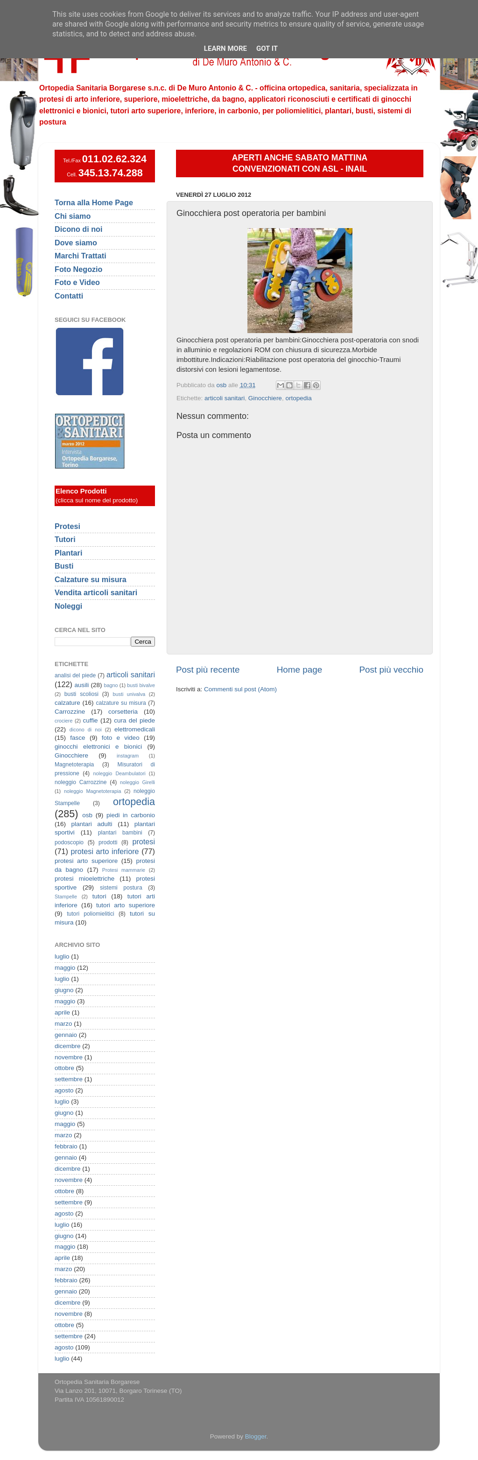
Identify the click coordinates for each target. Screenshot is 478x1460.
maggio (65, 967)
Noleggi (68, 606)
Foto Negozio (79, 269)
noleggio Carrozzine (80, 782)
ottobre (64, 1067)
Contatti (69, 296)
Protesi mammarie (123, 870)
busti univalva (129, 694)
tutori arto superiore (125, 905)
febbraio (66, 1146)
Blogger (256, 1436)
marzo (63, 1023)
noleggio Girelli (137, 782)
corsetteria (123, 711)
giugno (64, 990)
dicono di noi (86, 729)
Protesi (67, 526)
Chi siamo (73, 216)
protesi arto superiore (86, 860)
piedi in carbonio (130, 815)
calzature (67, 702)
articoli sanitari (224, 398)
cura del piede (134, 720)
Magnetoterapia (74, 764)
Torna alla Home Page (94, 202)
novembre (69, 1057)
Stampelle (66, 896)
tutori (99, 896)
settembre (69, 1079)
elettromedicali (134, 729)
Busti (64, 566)
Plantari (68, 553)
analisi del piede (75, 675)
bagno (111, 685)
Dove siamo (76, 242)
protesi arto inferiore (104, 851)
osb (87, 815)
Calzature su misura (91, 579)
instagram (128, 755)
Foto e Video (77, 282)
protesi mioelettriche (84, 878)
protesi (143, 841)
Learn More (225, 48)
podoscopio (69, 842)
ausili (82, 684)
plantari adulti (91, 823)
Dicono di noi (79, 229)
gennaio (66, 1034)
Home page (300, 669)
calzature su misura (121, 703)
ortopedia (298, 398)
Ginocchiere (265, 398)
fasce (77, 737)
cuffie (90, 720)
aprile (62, 1012)
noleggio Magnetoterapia (92, 791)
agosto (64, 1090)
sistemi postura (121, 887)
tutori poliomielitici (90, 914)
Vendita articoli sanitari (96, 592)
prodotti (108, 842)
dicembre (68, 1046)
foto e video (121, 737)
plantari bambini (120, 832)
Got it (267, 48)
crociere (63, 720)
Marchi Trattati (80, 255)
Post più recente (208, 669)
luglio (62, 956)
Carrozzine (70, 711)
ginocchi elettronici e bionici (98, 746)
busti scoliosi (81, 694)
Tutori (65, 539)
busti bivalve (141, 685)
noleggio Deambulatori (119, 773)
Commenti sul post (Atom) (240, 689)
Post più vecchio (391, 669)
